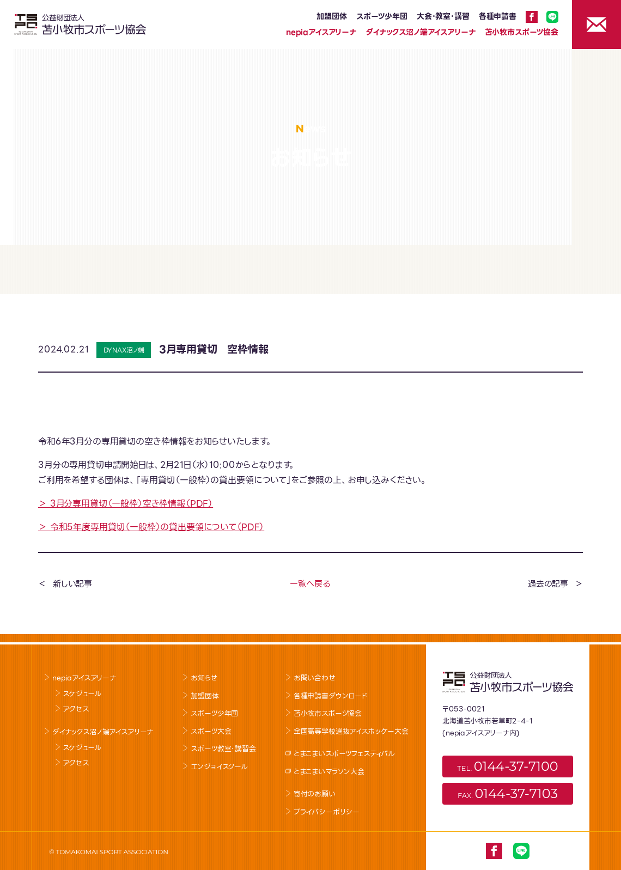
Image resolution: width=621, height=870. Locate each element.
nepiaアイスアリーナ (321, 32)
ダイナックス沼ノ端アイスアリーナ (420, 32)
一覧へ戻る (310, 584)
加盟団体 (331, 16)
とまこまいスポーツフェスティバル (344, 753)
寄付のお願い (315, 794)
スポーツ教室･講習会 (223, 749)
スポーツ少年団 (381, 16)
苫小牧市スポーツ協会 (521, 32)
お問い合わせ (315, 678)
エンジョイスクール (219, 766)
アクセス (75, 709)
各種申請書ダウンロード (331, 696)
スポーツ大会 (211, 731)
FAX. (508, 793)
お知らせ (204, 678)
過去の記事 (548, 584)
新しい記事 (72, 584)
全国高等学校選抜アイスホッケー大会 (351, 731)
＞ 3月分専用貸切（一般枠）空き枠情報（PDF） (125, 503)
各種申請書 (497, 16)
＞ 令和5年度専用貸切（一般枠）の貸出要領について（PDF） (151, 527)
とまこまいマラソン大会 (329, 771)
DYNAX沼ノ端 (124, 350)
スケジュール (82, 693)
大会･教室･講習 (443, 16)
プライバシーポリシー (327, 812)
